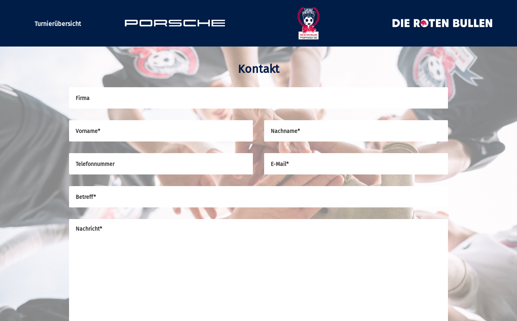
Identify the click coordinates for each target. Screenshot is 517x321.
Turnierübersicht (58, 24)
